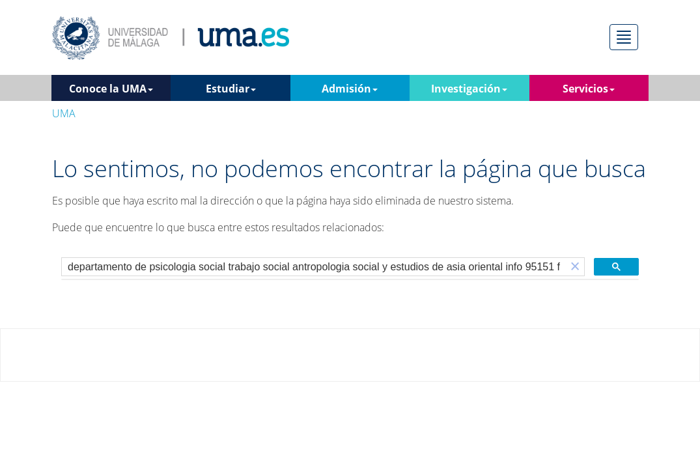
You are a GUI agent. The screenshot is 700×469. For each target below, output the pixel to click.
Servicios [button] (589, 88)
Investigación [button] (469, 88)
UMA (64, 113)
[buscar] (314, 267)
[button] (575, 267)
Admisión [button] (350, 88)
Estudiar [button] (231, 88)
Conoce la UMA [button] (111, 88)
